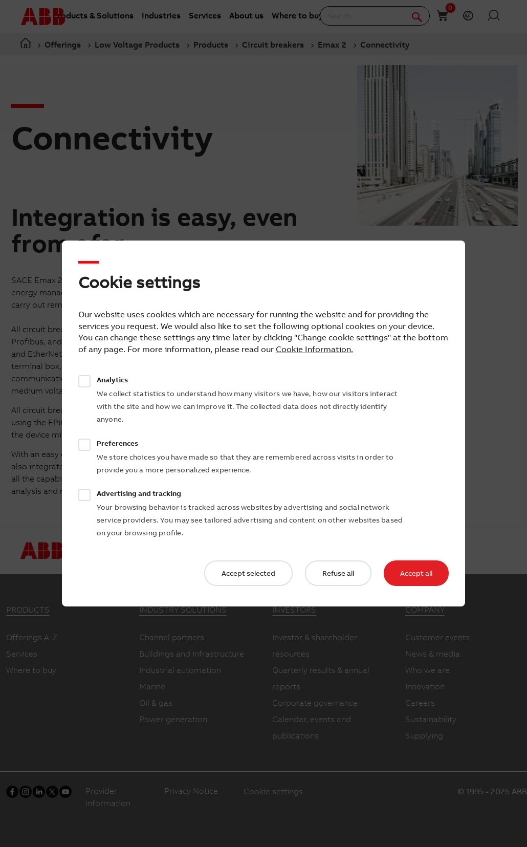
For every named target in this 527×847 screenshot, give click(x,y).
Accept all (416, 573)
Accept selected (248, 573)
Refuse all (338, 573)
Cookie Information (313, 349)
